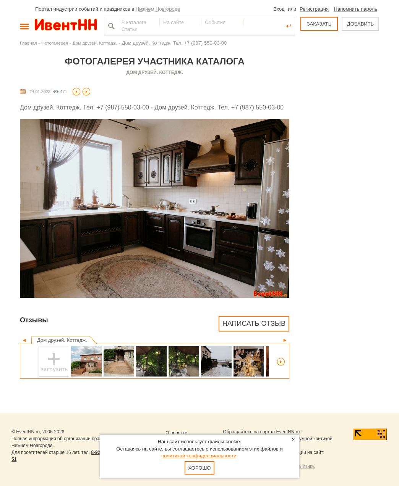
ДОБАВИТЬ (360, 24)
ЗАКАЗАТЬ (319, 24)
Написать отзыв (253, 323)
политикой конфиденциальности (199, 456)
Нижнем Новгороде (158, 9)
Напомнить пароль (355, 9)
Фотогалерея (54, 42)
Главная (28, 42)
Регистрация (314, 9)
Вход (278, 9)
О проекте (176, 433)
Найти (110, 26)
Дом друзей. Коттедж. (95, 42)
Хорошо (199, 468)
